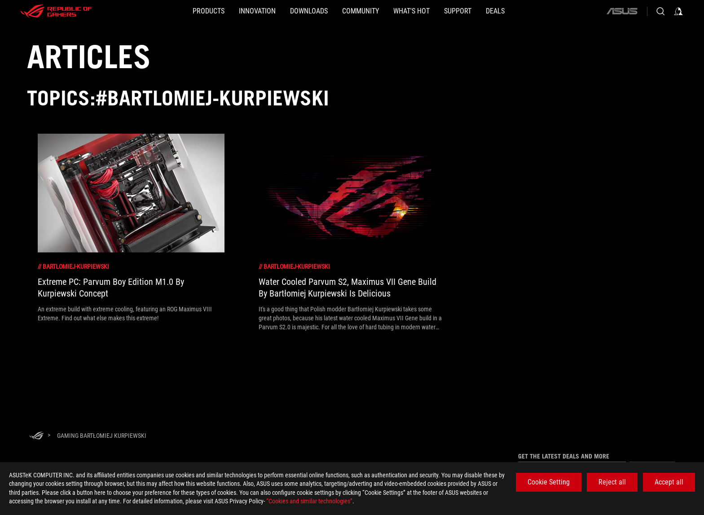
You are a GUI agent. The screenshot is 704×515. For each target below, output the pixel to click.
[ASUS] (622, 11)
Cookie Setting (549, 482)
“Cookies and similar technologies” (309, 501)
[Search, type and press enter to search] (660, 11)
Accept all (669, 482)
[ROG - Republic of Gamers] (56, 11)
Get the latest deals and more (563, 456)
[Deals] (538, 11)
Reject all (612, 482)
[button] (165, 11)
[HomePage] (36, 436)
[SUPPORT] (486, 11)
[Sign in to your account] (678, 11)
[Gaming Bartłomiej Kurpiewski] (101, 435)
